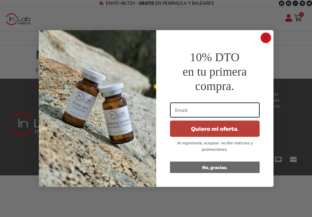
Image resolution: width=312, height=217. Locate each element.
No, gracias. (214, 167)
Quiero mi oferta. (214, 128)
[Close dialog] (266, 38)
